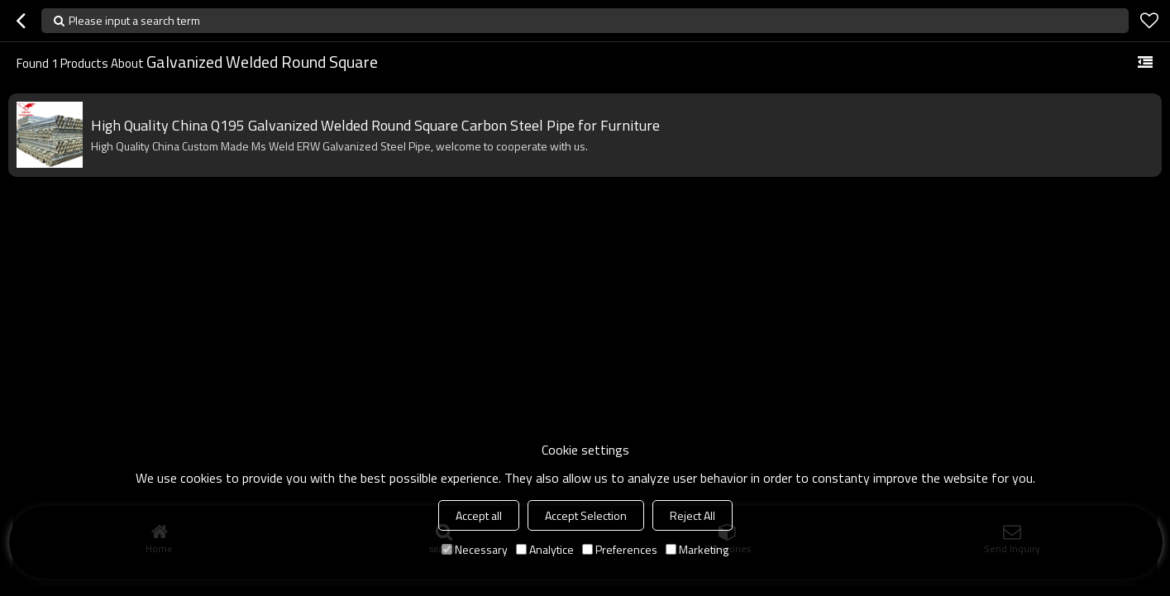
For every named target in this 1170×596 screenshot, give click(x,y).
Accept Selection (586, 515)
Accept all (479, 515)
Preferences (619, 549)
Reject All (692, 515)
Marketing (697, 549)
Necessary (475, 549)
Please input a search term (134, 20)
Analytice (545, 549)
